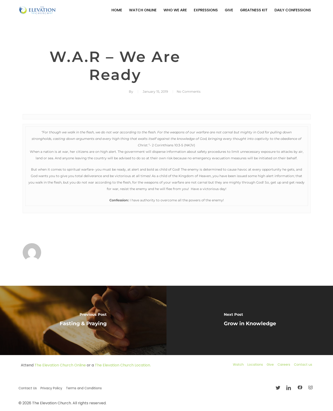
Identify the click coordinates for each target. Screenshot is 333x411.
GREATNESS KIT (254, 10)
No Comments (188, 91)
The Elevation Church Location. (123, 365)
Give (229, 10)
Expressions (206, 10)
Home (116, 10)
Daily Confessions (292, 10)
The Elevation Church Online (60, 365)
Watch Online (143, 10)
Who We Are (175, 10)
